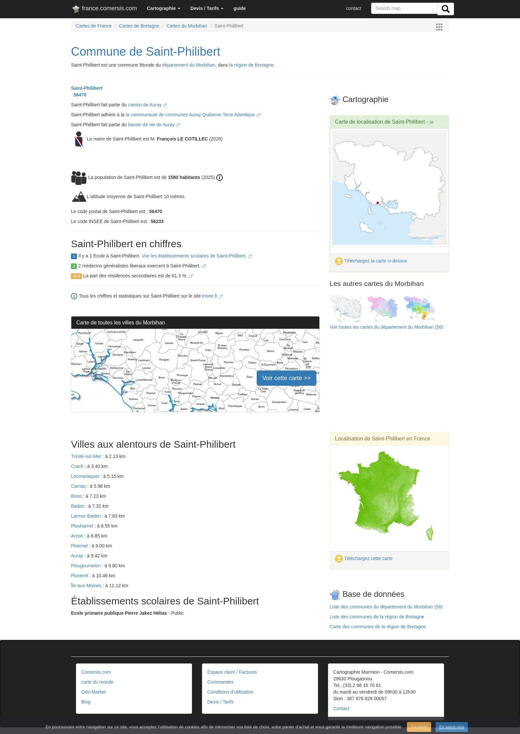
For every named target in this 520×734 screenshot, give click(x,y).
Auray (77, 555)
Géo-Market (93, 692)
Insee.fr (212, 296)
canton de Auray (147, 104)
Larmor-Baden (86, 516)
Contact (341, 708)
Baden (78, 506)
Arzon (77, 535)
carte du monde (97, 682)
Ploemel (80, 545)
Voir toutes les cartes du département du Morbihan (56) (386, 327)
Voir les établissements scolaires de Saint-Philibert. (197, 255)
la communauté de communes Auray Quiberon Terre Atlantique (193, 114)
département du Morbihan (188, 65)
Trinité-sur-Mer (86, 456)
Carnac (79, 486)
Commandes (220, 682)
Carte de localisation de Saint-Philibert (380, 122)
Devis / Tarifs (220, 702)
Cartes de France (94, 25)
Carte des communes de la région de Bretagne (378, 626)
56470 (79, 94)
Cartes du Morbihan (186, 25)
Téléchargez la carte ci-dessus (371, 260)
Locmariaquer (86, 476)
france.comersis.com (104, 9)
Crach (78, 466)
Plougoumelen (86, 565)
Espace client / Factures (232, 672)
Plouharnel (83, 526)
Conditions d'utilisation (230, 692)
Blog (86, 702)
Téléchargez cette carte (364, 558)
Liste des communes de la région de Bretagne (377, 616)
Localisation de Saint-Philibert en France (382, 438)
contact (353, 8)
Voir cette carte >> (286, 378)
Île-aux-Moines (87, 585)
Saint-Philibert (86, 88)
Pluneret (80, 575)
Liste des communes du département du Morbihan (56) (386, 606)
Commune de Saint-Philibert (145, 51)
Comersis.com (96, 672)
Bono (77, 496)
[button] (163, 8)
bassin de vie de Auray (154, 124)
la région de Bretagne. (252, 65)
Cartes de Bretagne (139, 25)
